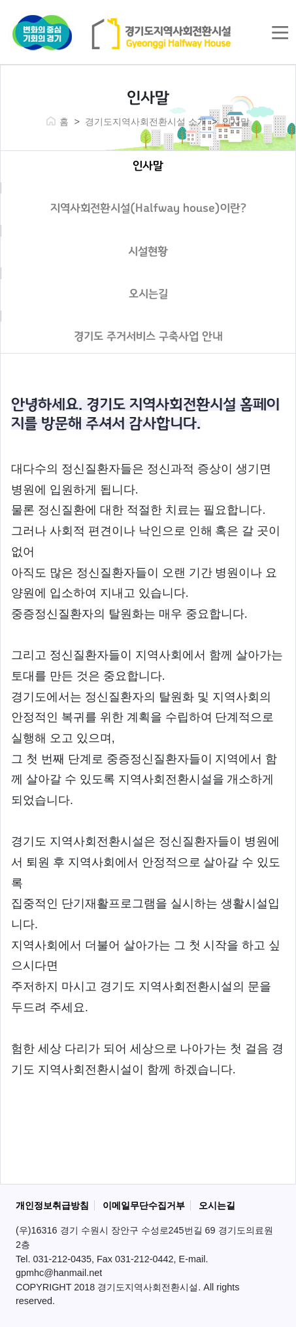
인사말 (148, 166)
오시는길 (148, 294)
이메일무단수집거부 (144, 1205)
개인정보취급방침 (52, 1205)
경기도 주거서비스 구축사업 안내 (148, 337)
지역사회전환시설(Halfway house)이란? (148, 208)
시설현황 (148, 252)
